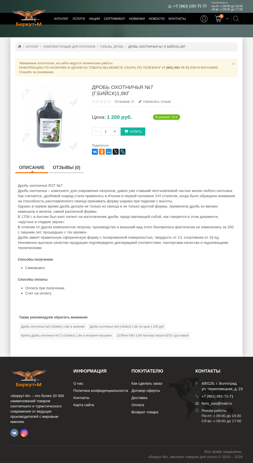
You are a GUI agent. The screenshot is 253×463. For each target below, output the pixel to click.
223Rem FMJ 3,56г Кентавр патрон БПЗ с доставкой (153, 335)
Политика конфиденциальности (100, 390)
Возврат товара (144, 412)
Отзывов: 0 (124, 101)
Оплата (137, 405)
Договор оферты (145, 390)
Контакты (177, 19)
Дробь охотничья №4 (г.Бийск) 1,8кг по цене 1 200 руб (127, 326)
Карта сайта (83, 405)
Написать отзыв (155, 101)
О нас (78, 383)
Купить (133, 131)
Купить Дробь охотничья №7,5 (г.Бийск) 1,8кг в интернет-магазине (66, 335)
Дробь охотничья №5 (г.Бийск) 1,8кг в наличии (52, 326)
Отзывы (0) (66, 167)
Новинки (137, 19)
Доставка (139, 398)
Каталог (61, 19)
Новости (157, 19)
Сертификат (114, 19)
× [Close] (233, 63)
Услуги (78, 19)
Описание (31, 167)
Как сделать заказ (146, 383)
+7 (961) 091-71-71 (190, 6)
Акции (94, 19)
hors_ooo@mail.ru (217, 403)
